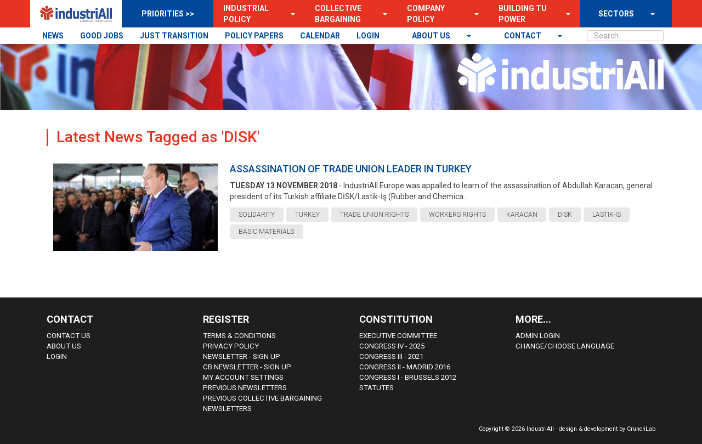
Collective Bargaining (338, 14)
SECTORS (616, 13)
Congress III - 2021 (391, 356)
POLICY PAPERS (254, 35)
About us (432, 35)
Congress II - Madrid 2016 (404, 367)
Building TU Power (523, 14)
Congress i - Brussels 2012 (407, 377)
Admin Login (538, 335)
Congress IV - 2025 (391, 346)
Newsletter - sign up (241, 356)
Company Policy (426, 14)
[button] (289, 13)
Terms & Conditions (239, 335)
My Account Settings (243, 377)
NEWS (53, 35)
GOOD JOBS (101, 35)
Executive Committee (398, 335)
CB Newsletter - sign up (247, 367)
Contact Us (68, 335)
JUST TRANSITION (174, 35)
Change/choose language (565, 346)
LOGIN (368, 35)
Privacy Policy (231, 346)
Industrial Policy (246, 14)
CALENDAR (320, 35)
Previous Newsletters (245, 388)
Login (57, 356)
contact (523, 35)
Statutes (376, 388)
